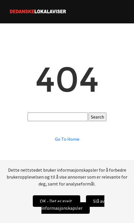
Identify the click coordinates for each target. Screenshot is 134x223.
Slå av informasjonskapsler (72, 204)
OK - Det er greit (56, 201)
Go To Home (67, 139)
